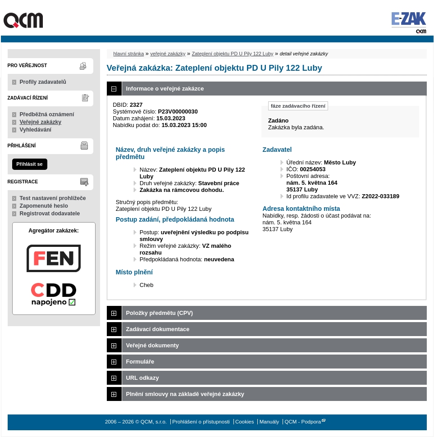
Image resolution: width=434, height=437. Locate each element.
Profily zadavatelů (43, 82)
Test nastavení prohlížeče (53, 198)
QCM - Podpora (302, 421)
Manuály (269, 421)
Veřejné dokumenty (152, 345)
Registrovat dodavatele (50, 213)
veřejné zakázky (167, 53)
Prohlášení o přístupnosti (200, 421)
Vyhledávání (36, 130)
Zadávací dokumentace (158, 329)
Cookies (244, 421)
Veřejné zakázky (41, 122)
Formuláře (140, 361)
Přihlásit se (29, 164)
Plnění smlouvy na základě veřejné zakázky (185, 394)
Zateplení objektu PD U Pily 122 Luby (233, 53)
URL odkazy (142, 377)
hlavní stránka (129, 53)
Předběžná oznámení (47, 114)
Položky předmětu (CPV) (159, 313)
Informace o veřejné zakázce (165, 88)
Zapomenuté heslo (44, 206)
